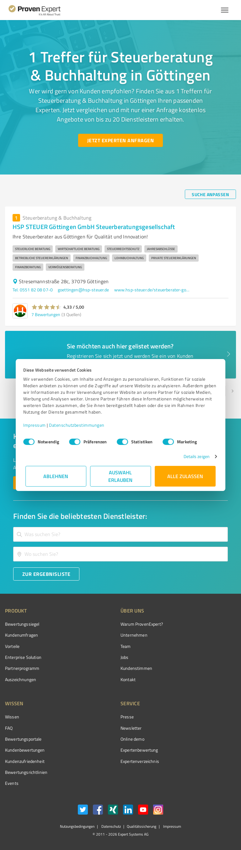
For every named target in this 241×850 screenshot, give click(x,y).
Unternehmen (133, 635)
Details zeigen (194, 456)
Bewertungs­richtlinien (26, 772)
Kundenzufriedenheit (25, 761)
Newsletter (131, 728)
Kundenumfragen (21, 635)
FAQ (9, 728)
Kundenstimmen (136, 668)
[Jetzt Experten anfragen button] (120, 140)
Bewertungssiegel (22, 624)
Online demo (132, 739)
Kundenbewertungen (25, 750)
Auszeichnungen (20, 679)
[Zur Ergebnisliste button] (46, 574)
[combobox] (120, 534)
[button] (46, 307)
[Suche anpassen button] (210, 194)
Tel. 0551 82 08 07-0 (33, 290)
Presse (127, 717)
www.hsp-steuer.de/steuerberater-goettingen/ (152, 290)
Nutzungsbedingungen (77, 826)
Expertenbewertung (139, 750)
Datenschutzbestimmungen (79, 425)
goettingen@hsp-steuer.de (83, 290)
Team (125, 646)
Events (12, 783)
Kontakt (128, 679)
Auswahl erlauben (121, 476)
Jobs (124, 657)
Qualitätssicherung (141, 826)
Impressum (36, 425)
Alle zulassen (185, 476)
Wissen (12, 717)
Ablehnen (56, 476)
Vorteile (12, 646)
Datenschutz (110, 826)
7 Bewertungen (45, 314)
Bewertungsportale (23, 739)
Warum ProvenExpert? (141, 624)
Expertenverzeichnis (139, 761)
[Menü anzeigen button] (224, 10)
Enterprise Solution (23, 657)
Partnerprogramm (22, 668)
